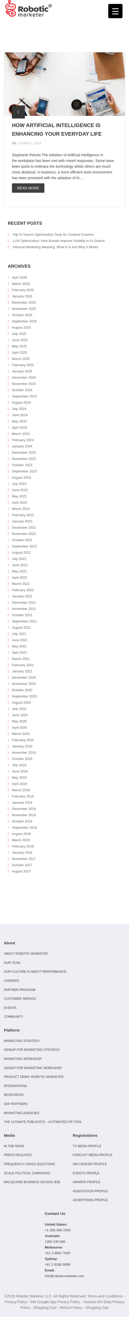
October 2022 (22, 540)
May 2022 (19, 571)
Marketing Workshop (23, 1059)
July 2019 (19, 765)
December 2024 (24, 377)
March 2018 (21, 840)
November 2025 (24, 309)
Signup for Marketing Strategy (32, 1050)
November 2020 (24, 684)
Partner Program (20, 990)
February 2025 (23, 365)
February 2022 (23, 590)
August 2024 (21, 402)
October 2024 (22, 390)
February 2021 (23, 665)
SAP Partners (16, 1104)
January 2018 (22, 852)
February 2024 (23, 440)
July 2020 (19, 709)
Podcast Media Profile (92, 1155)
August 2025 (21, 327)
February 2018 (23, 846)
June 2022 (20, 565)
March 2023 (21, 509)
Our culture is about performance (35, 971)
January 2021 (22, 671)
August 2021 (21, 627)
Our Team (12, 963)
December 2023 (24, 452)
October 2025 (22, 315)
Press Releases (18, 1155)
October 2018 (22, 821)
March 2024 (21, 434)
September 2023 (24, 471)
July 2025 (19, 334)
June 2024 (20, 415)
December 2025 (24, 302)
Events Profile (86, 1173)
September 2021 (24, 621)
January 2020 (22, 746)
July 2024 (19, 409)
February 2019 (23, 796)
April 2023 (19, 502)
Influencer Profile (90, 1164)
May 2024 (19, 421)
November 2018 (24, 815)
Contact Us (55, 1213)
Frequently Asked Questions (29, 1164)
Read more (28, 188)
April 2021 (19, 652)
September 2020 (24, 696)
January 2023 (22, 521)
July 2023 (19, 484)
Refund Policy (71, 1308)
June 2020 (20, 715)
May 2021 (19, 646)
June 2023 (20, 490)
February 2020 (23, 740)
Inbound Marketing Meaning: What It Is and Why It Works (55, 247)
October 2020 (22, 690)
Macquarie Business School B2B (32, 1182)
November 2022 (24, 534)
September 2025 (24, 321)
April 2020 (19, 727)
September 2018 (24, 827)
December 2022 (24, 527)
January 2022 (22, 596)
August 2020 (21, 702)
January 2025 (22, 371)
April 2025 (19, 352)
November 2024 (24, 384)
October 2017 (22, 865)
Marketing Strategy (22, 1041)
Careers (11, 981)
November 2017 (24, 859)
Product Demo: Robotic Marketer (34, 1077)
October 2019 (22, 759)
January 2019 (22, 802)
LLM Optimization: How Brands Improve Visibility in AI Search (59, 241)
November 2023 (24, 459)
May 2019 (19, 777)
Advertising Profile (90, 1200)
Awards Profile (86, 1182)
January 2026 (22, 296)
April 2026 (19, 277)
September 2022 (24, 546)
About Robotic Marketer (26, 954)
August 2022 (21, 552)
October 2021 (22, 615)
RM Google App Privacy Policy (55, 1302)
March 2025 (21, 359)
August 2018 (21, 834)
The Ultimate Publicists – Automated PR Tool (43, 1122)
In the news (14, 1146)
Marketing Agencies (21, 1113)
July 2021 (19, 634)
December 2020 (24, 677)
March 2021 (21, 659)
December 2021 (24, 602)
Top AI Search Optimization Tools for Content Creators (53, 234)
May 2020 (19, 721)
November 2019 (24, 752)
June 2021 (20, 640)
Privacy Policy (16, 1302)
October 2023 (22, 465)
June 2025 (20, 340)
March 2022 (21, 584)
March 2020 (21, 734)
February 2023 (23, 515)
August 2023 (21, 477)
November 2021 (24, 609)
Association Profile (90, 1191)
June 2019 (20, 771)
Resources (14, 1095)
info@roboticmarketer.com (64, 1276)
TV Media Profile (87, 1146)
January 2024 (22, 446)
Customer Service (20, 999)
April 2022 (19, 577)
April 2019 (19, 784)
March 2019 (21, 790)
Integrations (15, 1086)
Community (13, 1017)
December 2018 (24, 809)
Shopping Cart (45, 1308)
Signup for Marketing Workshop (33, 1068)
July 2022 (19, 559)
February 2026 (23, 290)
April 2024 (19, 427)
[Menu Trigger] (115, 11)
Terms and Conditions (104, 1296)
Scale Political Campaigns (27, 1173)
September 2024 (24, 396)
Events (10, 1008)
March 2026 (21, 284)
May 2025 (19, 346)
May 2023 (19, 496)
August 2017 (21, 871)
